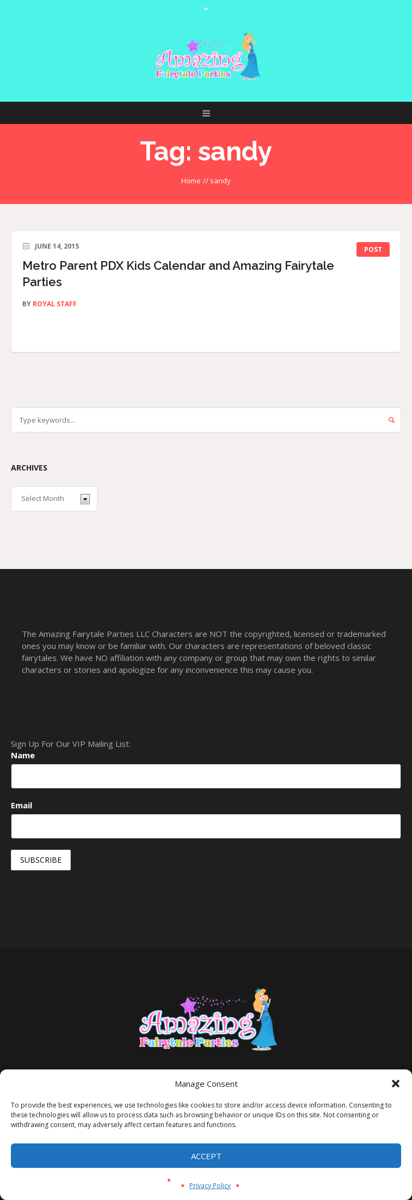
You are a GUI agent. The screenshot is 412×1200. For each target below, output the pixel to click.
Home (191, 180)
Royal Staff (55, 303)
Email (21, 805)
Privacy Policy (210, 1185)
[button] (395, 1083)
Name (23, 755)
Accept (206, 1155)
